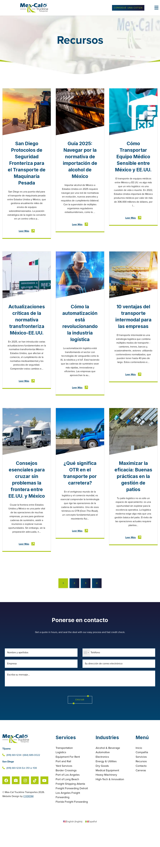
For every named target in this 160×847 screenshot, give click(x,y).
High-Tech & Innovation (110, 796)
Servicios (141, 774)
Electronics (102, 774)
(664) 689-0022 (31, 772)
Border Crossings (66, 787)
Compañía (142, 769)
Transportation (64, 765)
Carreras (141, 787)
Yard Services (64, 783)
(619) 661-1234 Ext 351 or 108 (19, 785)
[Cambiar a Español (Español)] (91, 839)
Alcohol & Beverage (108, 765)
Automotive (103, 769)
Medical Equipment (107, 787)
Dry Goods (102, 783)
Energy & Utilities (106, 778)
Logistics (61, 769)
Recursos (141, 778)
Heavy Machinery (106, 792)
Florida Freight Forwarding (72, 819)
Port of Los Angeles (68, 792)
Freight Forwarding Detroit (72, 805)
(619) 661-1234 (13, 772)
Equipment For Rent (68, 774)
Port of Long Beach (67, 796)
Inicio (139, 765)
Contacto (141, 783)
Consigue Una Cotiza (128, 7)
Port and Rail (63, 778)
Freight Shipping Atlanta (70, 801)
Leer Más (24, 232)
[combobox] (86, 669)
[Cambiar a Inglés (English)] (73, 839)
